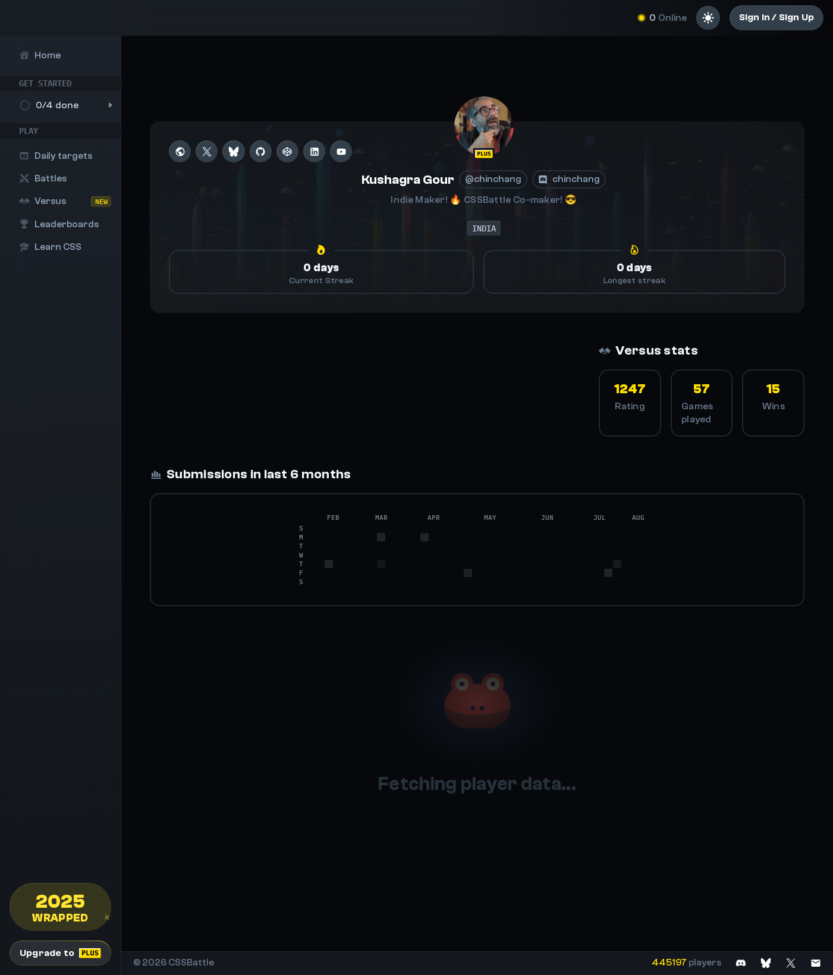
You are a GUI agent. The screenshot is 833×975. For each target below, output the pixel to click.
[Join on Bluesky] (765, 962)
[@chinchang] (484, 126)
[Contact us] (815, 962)
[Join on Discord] (740, 962)
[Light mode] (708, 18)
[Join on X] (790, 962)
